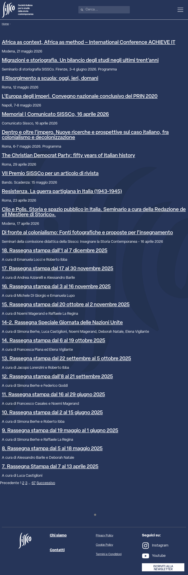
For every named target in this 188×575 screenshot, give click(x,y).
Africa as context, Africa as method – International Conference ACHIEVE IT (88, 42)
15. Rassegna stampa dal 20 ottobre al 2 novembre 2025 (66, 304)
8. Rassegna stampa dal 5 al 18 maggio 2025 (52, 448)
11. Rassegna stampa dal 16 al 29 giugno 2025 (53, 394)
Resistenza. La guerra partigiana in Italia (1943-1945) (62, 191)
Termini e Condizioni (109, 554)
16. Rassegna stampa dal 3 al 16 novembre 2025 (56, 286)
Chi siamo (58, 535)
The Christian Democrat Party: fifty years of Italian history (68, 155)
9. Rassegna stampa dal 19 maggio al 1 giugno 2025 (60, 430)
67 (34, 483)
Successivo (46, 483)
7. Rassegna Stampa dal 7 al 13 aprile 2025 (50, 466)
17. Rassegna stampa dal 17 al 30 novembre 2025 (57, 268)
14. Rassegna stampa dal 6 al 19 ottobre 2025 (53, 340)
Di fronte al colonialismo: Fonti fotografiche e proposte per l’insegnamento (87, 232)
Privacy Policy (104, 535)
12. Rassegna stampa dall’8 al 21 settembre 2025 (57, 376)
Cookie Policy (104, 545)
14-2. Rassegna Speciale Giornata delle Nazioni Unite (62, 322)
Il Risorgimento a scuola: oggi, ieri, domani (50, 78)
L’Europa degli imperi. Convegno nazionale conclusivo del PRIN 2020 (80, 96)
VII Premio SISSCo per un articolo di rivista (50, 173)
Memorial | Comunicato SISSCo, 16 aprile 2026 (55, 114)
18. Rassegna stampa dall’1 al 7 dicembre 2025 (54, 250)
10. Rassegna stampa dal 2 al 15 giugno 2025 (52, 412)
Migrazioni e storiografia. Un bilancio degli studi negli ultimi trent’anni (80, 60)
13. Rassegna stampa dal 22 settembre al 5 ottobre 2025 (66, 358)
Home (5, 24)
